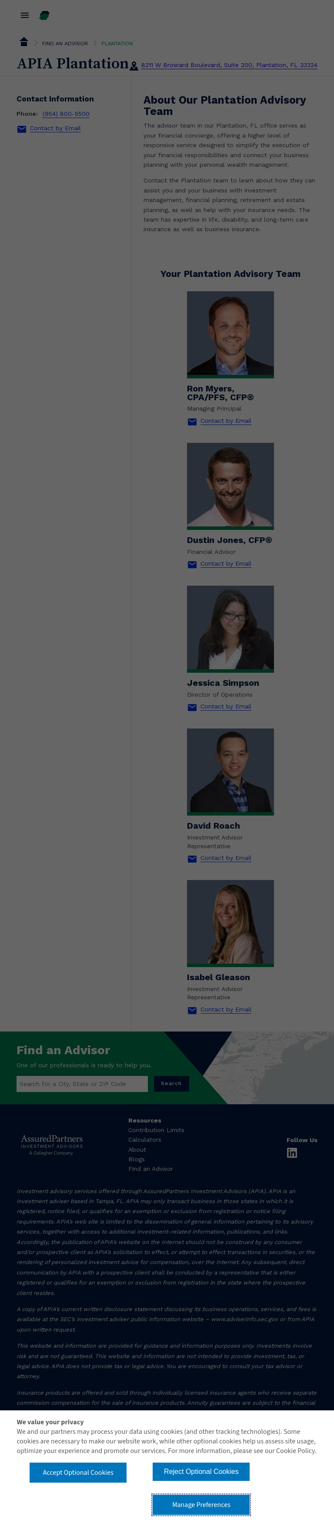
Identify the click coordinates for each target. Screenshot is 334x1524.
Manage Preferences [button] (201, 1505)
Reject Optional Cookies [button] (201, 1471)
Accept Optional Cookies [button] (78, 1472)
